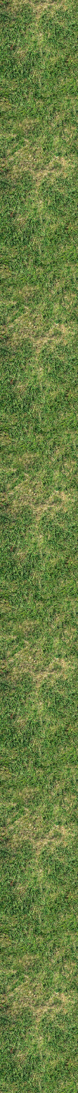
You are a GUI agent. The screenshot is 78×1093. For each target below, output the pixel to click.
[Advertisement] (39, 207)
